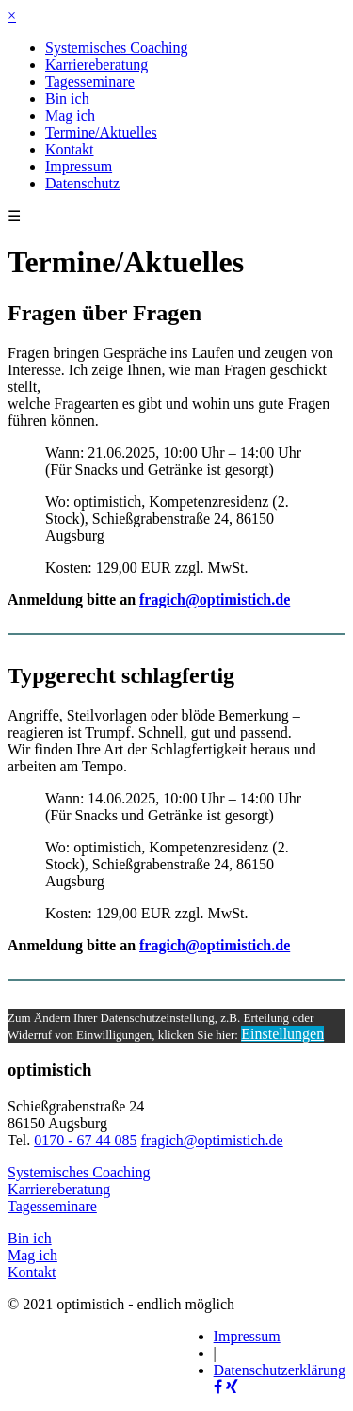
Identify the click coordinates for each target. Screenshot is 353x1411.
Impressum (78, 166)
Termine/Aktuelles (101, 132)
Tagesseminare (90, 81)
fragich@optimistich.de (214, 600)
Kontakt (69, 149)
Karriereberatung (96, 65)
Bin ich (67, 98)
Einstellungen (282, 1034)
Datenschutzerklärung (279, 1370)
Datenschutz (82, 183)
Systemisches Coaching (116, 48)
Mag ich (70, 115)
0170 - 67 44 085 (85, 1140)
